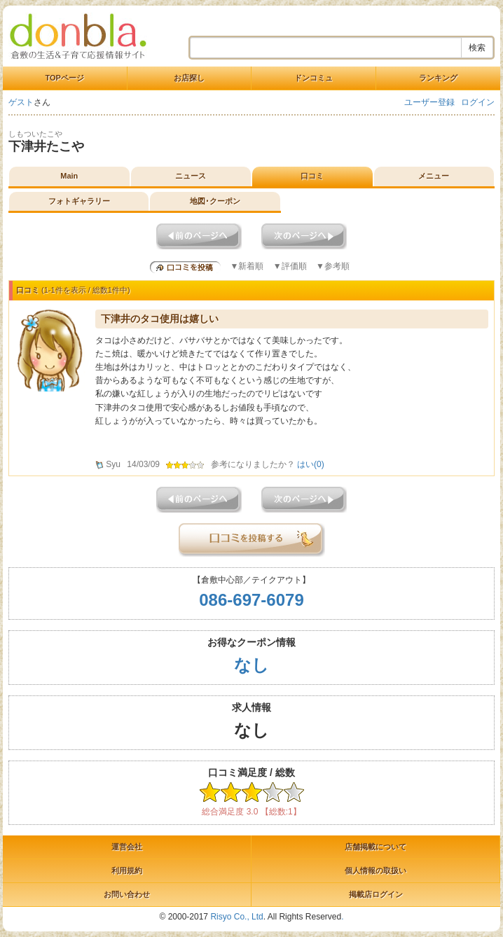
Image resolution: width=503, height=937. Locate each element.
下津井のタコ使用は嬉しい (160, 318)
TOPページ (65, 78)
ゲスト (21, 102)
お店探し (189, 78)
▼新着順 (246, 266)
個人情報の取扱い (375, 870)
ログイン (478, 102)
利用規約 (126, 870)
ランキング (438, 78)
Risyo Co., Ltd (236, 917)
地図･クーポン (215, 201)
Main (69, 176)
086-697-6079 (251, 599)
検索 (477, 48)
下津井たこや (46, 146)
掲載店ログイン (376, 894)
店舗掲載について (375, 846)
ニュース (190, 176)
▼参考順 (333, 266)
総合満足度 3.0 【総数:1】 (251, 812)
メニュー (433, 176)
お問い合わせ (127, 894)
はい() (310, 464)
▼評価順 (290, 266)
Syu (113, 464)
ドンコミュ (313, 78)
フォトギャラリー (79, 201)
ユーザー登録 (429, 102)
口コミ (312, 176)
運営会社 (126, 846)
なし (251, 664)
